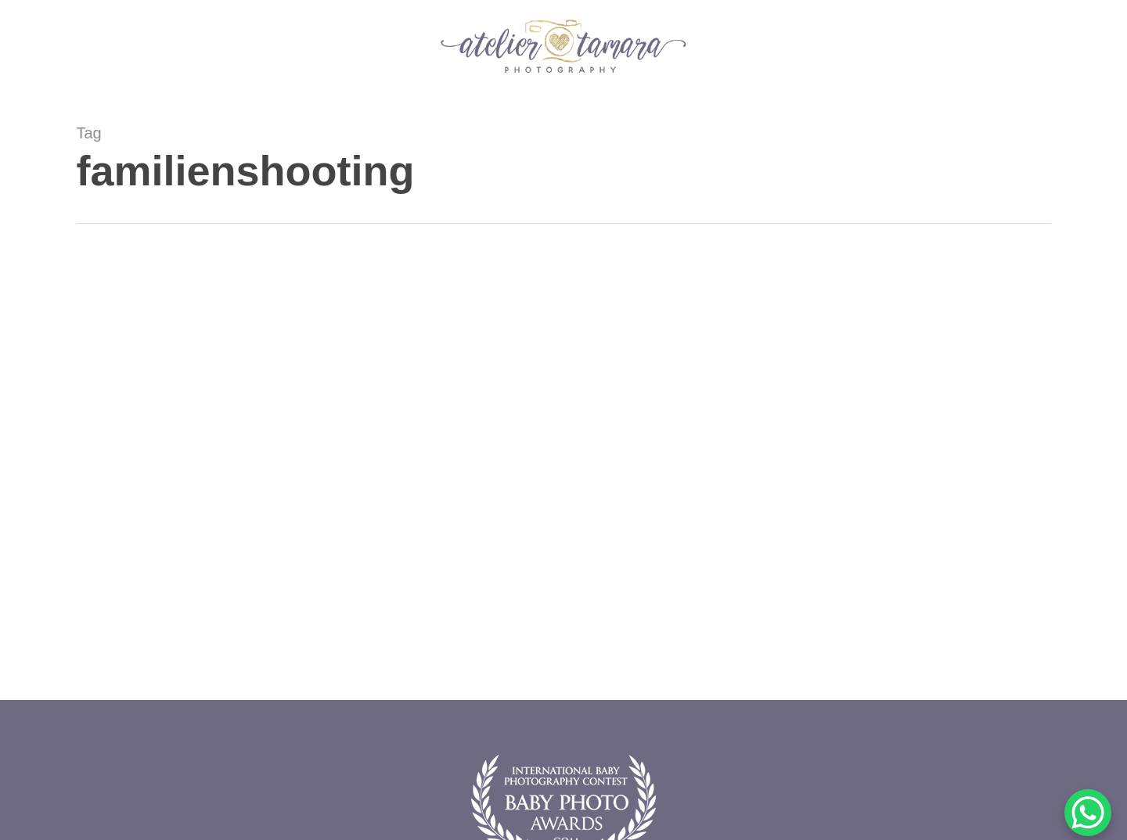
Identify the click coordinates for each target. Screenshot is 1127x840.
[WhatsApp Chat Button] (1087, 812)
